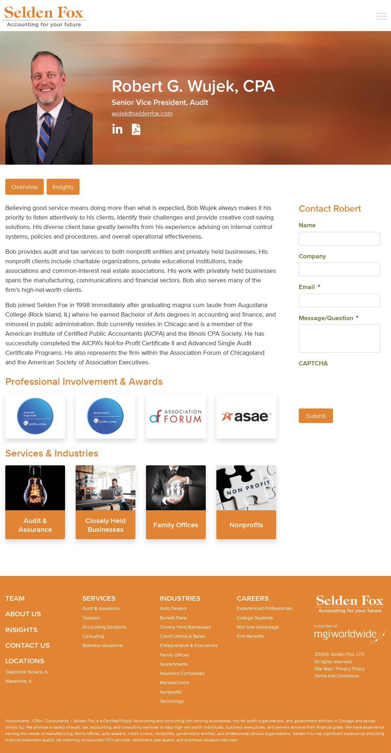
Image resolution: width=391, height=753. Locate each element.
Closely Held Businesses (185, 627)
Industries (180, 598)
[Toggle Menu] (381, 16)
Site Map (323, 668)
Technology (172, 701)
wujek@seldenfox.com (142, 113)
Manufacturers (174, 682)
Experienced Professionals (264, 608)
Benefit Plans (173, 617)
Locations (24, 661)
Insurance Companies (182, 673)
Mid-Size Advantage (258, 627)
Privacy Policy (350, 668)
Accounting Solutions (104, 627)
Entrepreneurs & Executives (188, 645)
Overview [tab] (24, 186)
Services (99, 598)
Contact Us (27, 645)
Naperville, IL (19, 681)
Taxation (91, 617)
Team (15, 598)
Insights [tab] (63, 186)
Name (307, 225)
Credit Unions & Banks (182, 636)
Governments (174, 664)
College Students (255, 617)
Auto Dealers (173, 608)
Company (312, 256)
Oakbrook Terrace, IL (26, 672)
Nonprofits (246, 524)
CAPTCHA (313, 363)
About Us (23, 614)
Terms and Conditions (336, 675)
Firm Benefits (250, 636)
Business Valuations (102, 645)
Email (309, 287)
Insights (21, 629)
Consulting (93, 636)
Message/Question (328, 318)
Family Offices (175, 524)
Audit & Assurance (101, 608)
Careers (253, 598)
